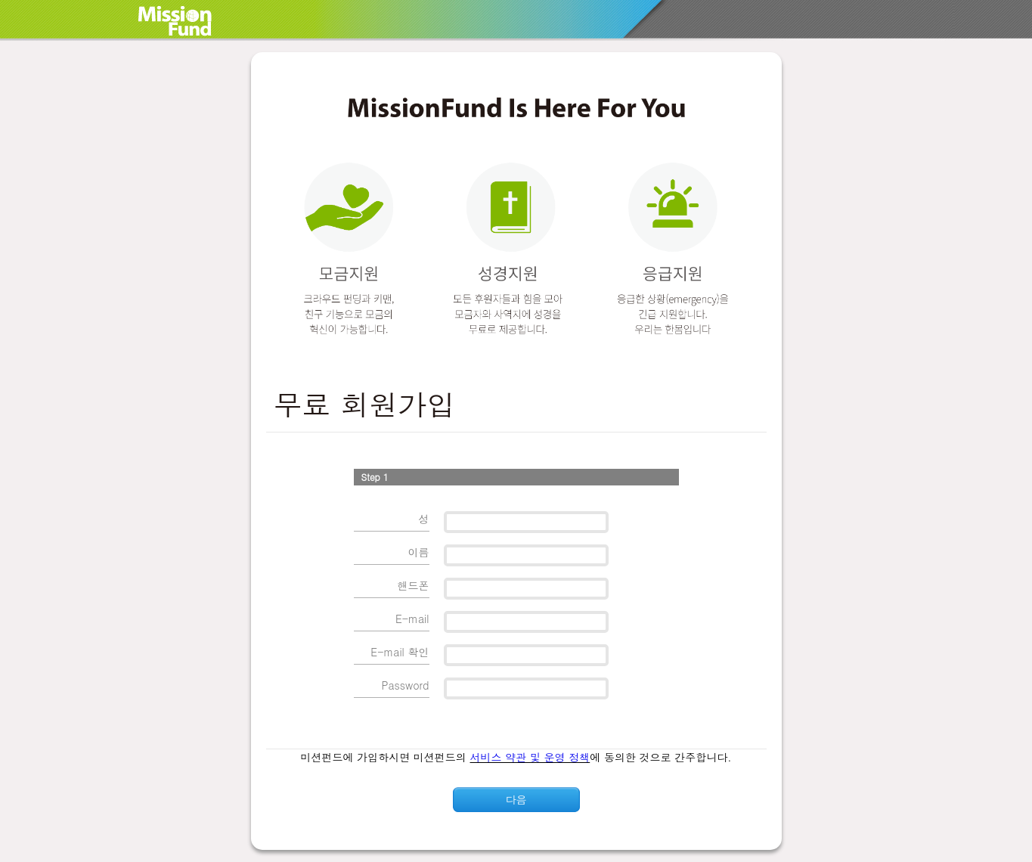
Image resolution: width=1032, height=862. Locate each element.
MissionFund (191, 21)
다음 (516, 799)
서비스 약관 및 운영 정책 (530, 756)
